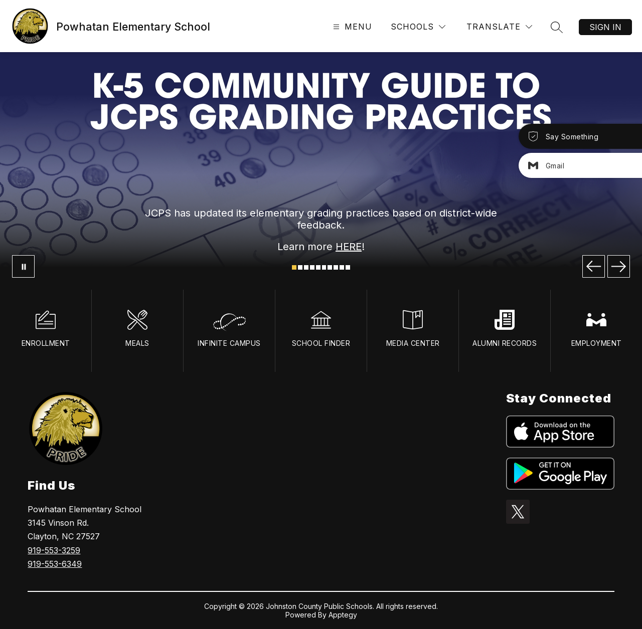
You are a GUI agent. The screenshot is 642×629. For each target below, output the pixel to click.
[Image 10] (348, 267)
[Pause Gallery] (23, 266)
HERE (349, 247)
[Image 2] (300, 267)
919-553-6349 (55, 564)
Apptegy (343, 614)
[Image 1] (294, 267)
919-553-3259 (54, 550)
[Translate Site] (499, 27)
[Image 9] (342, 267)
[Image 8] (336, 267)
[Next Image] (618, 266)
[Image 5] (318, 267)
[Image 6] (324, 267)
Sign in (605, 27)
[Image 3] (306, 267)
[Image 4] (312, 267)
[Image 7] (330, 267)
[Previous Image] (593, 266)
